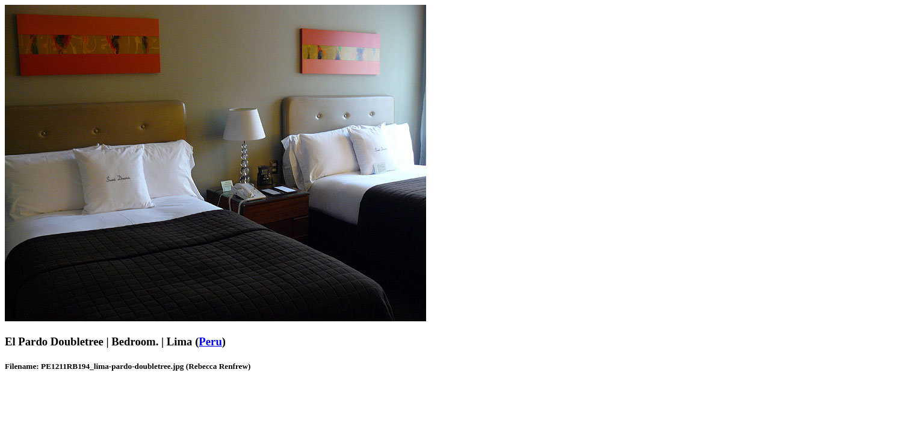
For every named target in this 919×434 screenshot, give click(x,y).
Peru (210, 341)
